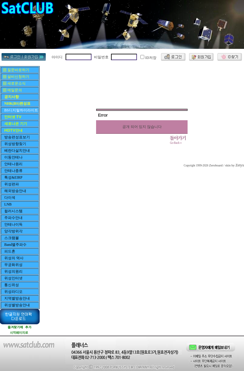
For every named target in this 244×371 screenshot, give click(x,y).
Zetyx (239, 165)
